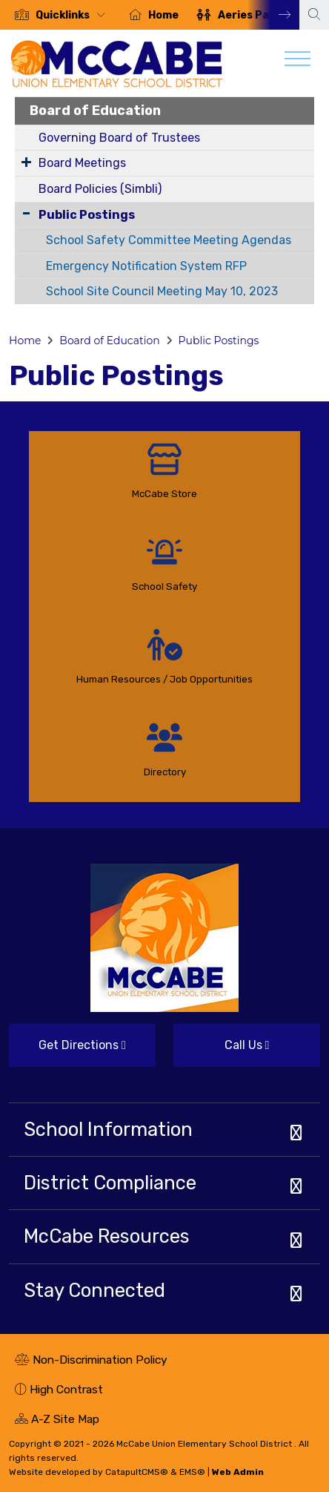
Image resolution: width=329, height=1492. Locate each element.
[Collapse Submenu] (26, 213)
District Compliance (110, 1182)
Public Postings (87, 215)
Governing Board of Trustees (119, 138)
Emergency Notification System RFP (146, 266)
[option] (60, 15)
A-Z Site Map (57, 1421)
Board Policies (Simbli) (100, 189)
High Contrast (66, 1389)
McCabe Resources (107, 1236)
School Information (108, 1129)
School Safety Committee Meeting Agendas (168, 240)
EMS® (192, 1472)
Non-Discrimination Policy (91, 1361)
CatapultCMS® (136, 1472)
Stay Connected (94, 1290)
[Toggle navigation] (297, 62)
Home (163, 15)
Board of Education (95, 110)
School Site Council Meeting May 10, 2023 (162, 291)
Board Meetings (82, 163)
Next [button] (273, 15)
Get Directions (67, 1051)
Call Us (221, 1051)
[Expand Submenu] (26, 162)
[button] (73, 15)
